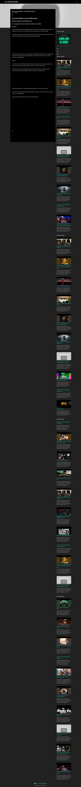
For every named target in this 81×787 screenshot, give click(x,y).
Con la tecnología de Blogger (40, 783)
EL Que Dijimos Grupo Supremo (62, 380)
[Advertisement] (33, 44)
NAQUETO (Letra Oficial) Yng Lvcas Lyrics (64, 535)
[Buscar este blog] (72, 2)
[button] (12, 15)
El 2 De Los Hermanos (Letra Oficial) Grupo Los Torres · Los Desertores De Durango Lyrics (64, 88)
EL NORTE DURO (11, 2)
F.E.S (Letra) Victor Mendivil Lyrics (62, 460)
